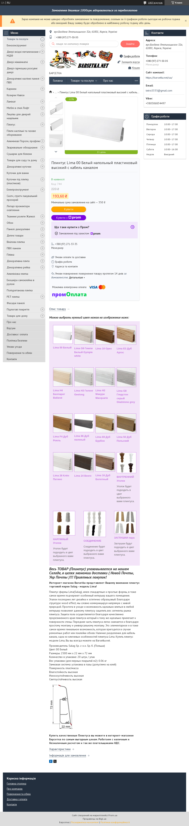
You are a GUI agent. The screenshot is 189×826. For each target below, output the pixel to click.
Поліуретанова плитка (20, 290)
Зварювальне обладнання (22, 147)
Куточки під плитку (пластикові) (18, 181)
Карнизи (11, 89)
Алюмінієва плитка (17, 273)
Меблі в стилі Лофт (18, 108)
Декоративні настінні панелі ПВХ (23, 80)
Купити (68, 209)
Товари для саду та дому (22, 160)
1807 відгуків (155, 2)
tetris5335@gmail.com (159, 90)
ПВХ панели (14, 248)
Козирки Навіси (15, 95)
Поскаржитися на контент (85, 822)
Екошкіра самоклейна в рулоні (20, 282)
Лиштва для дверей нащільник (18, 116)
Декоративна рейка (18, 267)
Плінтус (11, 124)
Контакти (12, 359)
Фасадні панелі (16, 303)
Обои (10, 223)
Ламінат (11, 101)
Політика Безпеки (17, 340)
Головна (58, 80)
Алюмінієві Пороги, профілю (23, 141)
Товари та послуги (17, 39)
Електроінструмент (18, 189)
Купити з (68, 217)
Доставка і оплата (17, 334)
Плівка (10, 254)
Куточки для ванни (18, 173)
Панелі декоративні (18, 229)
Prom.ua (112, 815)
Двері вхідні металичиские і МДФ (23, 53)
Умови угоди (14, 346)
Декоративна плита (18, 261)
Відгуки (11, 328)
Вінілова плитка (16, 242)
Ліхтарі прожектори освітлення (18, 208)
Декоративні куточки (19, 166)
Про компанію (15, 788)
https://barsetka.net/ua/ (159, 77)
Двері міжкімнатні (17, 62)
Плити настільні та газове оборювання (21, 132)
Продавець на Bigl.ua (94, 818)
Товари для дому (17, 316)
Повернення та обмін (19, 353)
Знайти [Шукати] (130, 43)
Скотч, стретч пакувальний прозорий (22, 198)
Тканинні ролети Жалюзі (21, 216)
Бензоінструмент (16, 45)
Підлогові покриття (18, 309)
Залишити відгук (131, 62)
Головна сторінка (16, 783)
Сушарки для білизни (19, 154)
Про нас (11, 322)
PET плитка (13, 296)
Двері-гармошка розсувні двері (22, 70)
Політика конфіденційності (115, 822)
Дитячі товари (15, 235)
